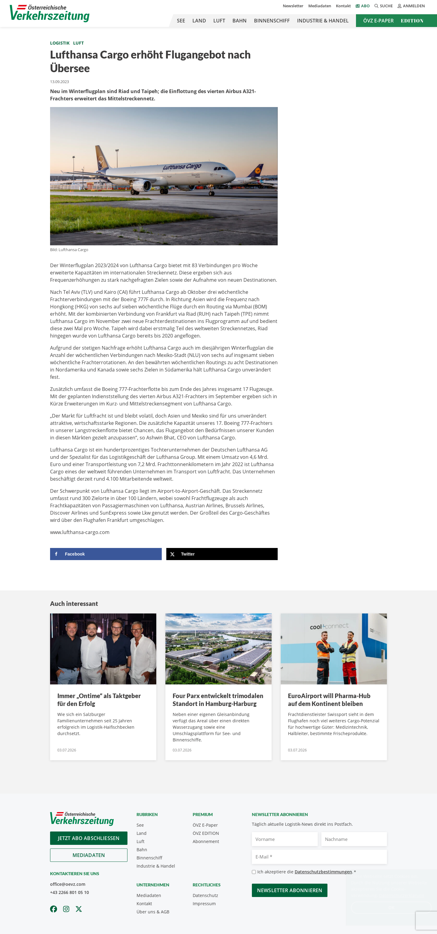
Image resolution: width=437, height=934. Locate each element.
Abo (365, 5)
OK (385, 907)
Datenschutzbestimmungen (323, 872)
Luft (219, 20)
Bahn (239, 20)
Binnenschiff (272, 20)
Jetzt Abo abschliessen (89, 838)
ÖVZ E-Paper (378, 20)
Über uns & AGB (153, 912)
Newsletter (293, 5)
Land (199, 20)
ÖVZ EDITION (206, 833)
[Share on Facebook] (106, 554)
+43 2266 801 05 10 (69, 892)
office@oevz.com (67, 884)
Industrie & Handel (323, 20)
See (181, 20)
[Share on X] (222, 554)
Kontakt (343, 5)
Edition (412, 20)
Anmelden (411, 5)
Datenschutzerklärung (395, 895)
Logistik (59, 43)
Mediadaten (319, 5)
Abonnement (206, 841)
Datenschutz (205, 895)
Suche (383, 5)
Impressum (204, 903)
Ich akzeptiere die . (306, 872)
